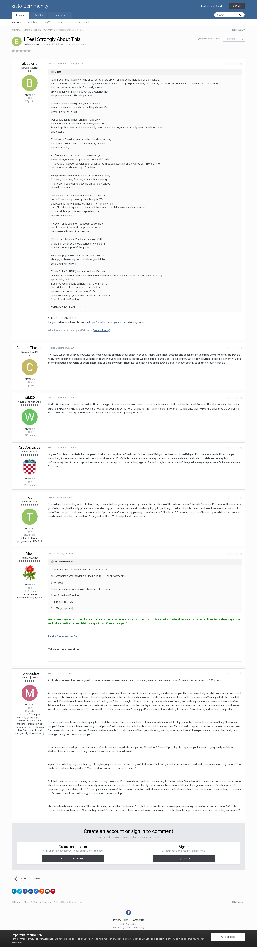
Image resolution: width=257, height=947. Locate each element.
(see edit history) (101, 330)
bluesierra (33, 44)
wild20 (29, 397)
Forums (16, 22)
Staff (47, 22)
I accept (228, 936)
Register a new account (73, 858)
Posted (61, 63)
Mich (30, 553)
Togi (29, 497)
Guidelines (32, 22)
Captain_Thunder (29, 348)
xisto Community (30, 6)
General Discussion (75, 44)
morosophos (30, 673)
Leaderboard (82, 22)
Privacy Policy (120, 920)
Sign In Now (184, 858)
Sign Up (237, 5)
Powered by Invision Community (128, 927)
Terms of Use (18, 939)
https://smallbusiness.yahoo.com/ (108, 322)
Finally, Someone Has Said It (64, 636)
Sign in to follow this (210, 38)
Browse (20, 15)
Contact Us (138, 920)
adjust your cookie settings (153, 939)
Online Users (62, 22)
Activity (38, 15)
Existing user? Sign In (213, 6)
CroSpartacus (29, 447)
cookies (76, 939)
